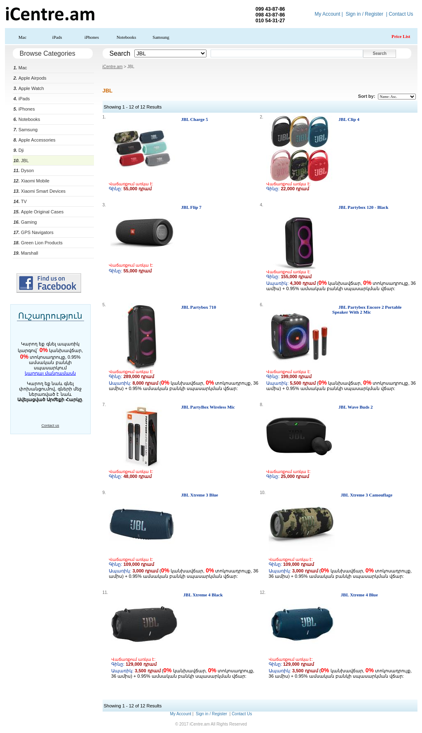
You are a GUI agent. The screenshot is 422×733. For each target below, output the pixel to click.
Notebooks (126, 37)
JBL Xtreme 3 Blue (199, 494)
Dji (19, 150)
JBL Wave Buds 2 (355, 406)
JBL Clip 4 (348, 119)
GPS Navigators (34, 232)
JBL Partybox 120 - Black (363, 207)
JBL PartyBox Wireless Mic (207, 406)
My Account (327, 14)
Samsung (160, 37)
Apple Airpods (30, 78)
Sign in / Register (364, 14)
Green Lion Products (38, 242)
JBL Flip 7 (191, 207)
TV (20, 201)
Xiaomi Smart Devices (40, 191)
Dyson (24, 170)
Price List (401, 36)
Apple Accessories (35, 139)
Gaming (25, 222)
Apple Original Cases (39, 211)
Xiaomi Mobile (31, 180)
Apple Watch (29, 88)
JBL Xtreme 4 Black (203, 594)
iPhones (91, 37)
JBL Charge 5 (194, 119)
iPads (57, 37)
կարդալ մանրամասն (50, 373)
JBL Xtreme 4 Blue (359, 594)
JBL (21, 160)
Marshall (26, 253)
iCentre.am (113, 66)
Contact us (50, 425)
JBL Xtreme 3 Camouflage (366, 494)
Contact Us (401, 14)
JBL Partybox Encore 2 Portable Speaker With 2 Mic (366, 309)
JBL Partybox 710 (198, 307)
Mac (23, 37)
